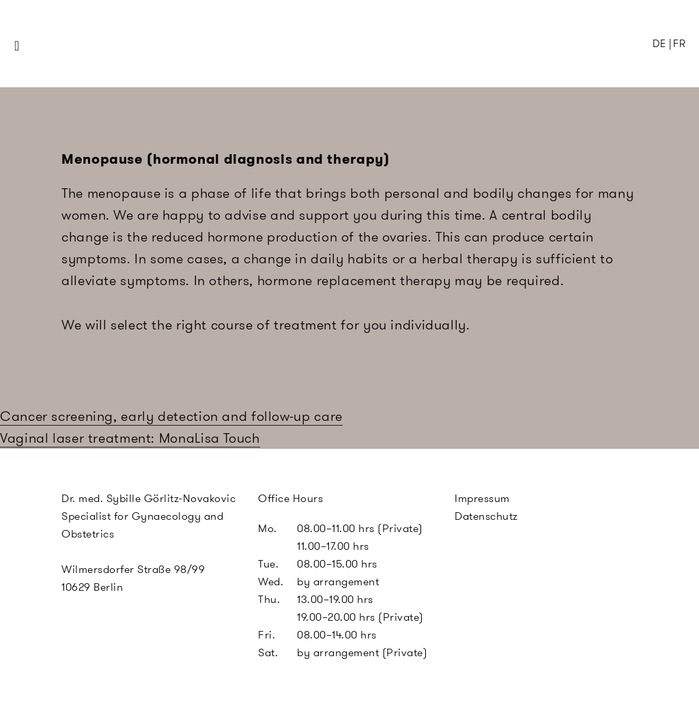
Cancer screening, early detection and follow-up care (171, 416)
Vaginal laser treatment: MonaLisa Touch (130, 437)
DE (659, 43)
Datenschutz (486, 516)
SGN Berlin (291, 69)
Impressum (482, 498)
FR (679, 43)
